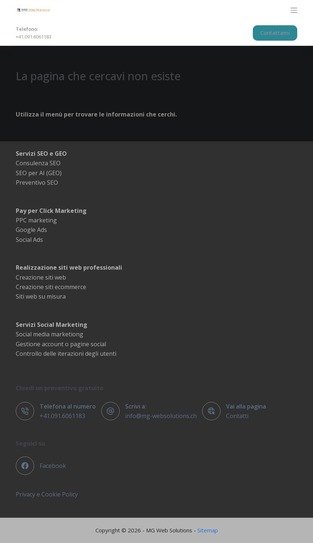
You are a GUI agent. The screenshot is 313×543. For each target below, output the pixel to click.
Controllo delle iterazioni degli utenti (66, 354)
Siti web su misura (41, 296)
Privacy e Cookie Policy (47, 494)
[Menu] (294, 10)
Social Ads (29, 240)
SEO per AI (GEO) (39, 173)
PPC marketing (36, 220)
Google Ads (31, 230)
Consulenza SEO (38, 163)
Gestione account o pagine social (61, 344)
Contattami (275, 32)
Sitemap (207, 530)
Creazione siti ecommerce (51, 287)
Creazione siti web (41, 277)
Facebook (53, 466)
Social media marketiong (49, 334)
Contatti (237, 416)
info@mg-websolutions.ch (161, 416)
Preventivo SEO (37, 182)
